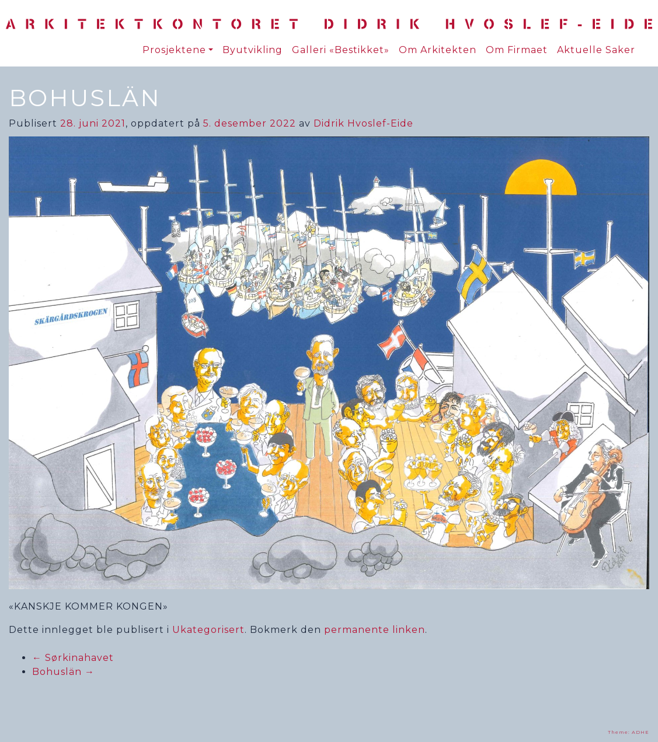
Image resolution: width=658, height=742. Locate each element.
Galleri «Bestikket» (340, 49)
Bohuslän (63, 671)
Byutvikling (252, 49)
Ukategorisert (208, 629)
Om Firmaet (517, 49)
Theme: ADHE (628, 732)
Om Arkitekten (437, 49)
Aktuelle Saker (596, 49)
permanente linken (374, 629)
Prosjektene (174, 49)
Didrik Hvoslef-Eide (363, 123)
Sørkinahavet (73, 657)
